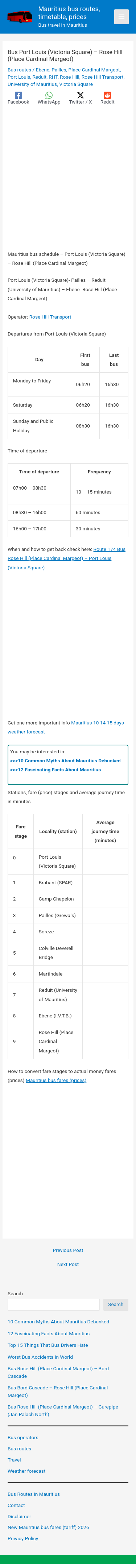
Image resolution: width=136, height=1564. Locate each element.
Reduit (39, 77)
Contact (16, 1505)
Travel (14, 1460)
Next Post (68, 1264)
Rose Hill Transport (103, 77)
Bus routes (19, 70)
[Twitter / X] (80, 98)
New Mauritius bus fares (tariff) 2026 (48, 1527)
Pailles (58, 70)
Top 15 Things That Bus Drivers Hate (48, 1345)
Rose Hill (69, 77)
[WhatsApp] (49, 98)
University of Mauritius (32, 84)
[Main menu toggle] (121, 16)
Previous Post (68, 1250)
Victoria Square (76, 84)
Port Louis (19, 77)
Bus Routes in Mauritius (34, 1494)
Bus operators (23, 1437)
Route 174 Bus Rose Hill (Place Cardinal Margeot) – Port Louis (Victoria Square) (66, 558)
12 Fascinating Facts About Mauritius (49, 1333)
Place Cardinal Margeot (94, 70)
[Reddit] (107, 98)
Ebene (43, 70)
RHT (53, 77)
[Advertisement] (68, 179)
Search (15, 1293)
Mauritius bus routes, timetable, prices (69, 13)
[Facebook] (18, 98)
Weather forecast (26, 1471)
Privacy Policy (23, 1538)
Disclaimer (19, 1516)
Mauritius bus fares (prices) (56, 1080)
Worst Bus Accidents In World (40, 1357)
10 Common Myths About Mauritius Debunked (58, 1321)
